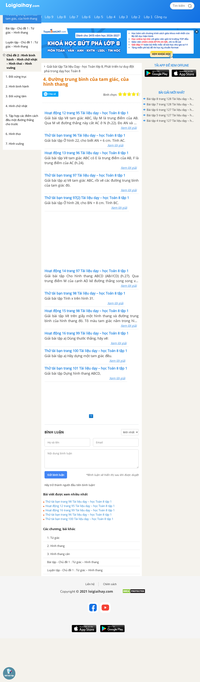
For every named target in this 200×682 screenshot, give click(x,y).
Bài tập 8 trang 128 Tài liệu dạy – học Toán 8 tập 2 (171, 99)
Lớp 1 (148, 17)
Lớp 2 (135, 17)
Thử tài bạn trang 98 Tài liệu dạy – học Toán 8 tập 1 (78, 501)
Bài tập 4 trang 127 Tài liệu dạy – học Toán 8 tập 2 (171, 120)
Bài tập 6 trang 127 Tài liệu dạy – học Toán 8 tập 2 (171, 110)
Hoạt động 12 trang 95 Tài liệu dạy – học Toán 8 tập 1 (80, 506)
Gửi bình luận (55, 474)
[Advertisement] (45, 239)
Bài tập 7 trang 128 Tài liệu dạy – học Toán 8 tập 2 (171, 104)
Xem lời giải (129, 128)
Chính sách (110, 584)
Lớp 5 (98, 17)
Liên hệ (90, 584)
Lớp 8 (61, 17)
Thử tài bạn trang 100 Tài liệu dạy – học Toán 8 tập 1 (79, 519)
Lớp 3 (123, 17)
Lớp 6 (86, 17)
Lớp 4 (111, 17)
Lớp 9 (49, 17)
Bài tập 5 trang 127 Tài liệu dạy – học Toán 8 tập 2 (171, 115)
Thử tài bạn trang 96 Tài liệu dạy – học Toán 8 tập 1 (78, 514)
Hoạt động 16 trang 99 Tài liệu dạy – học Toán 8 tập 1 (80, 510)
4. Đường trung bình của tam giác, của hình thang (86, 81)
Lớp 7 (73, 17)
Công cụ (161, 17)
